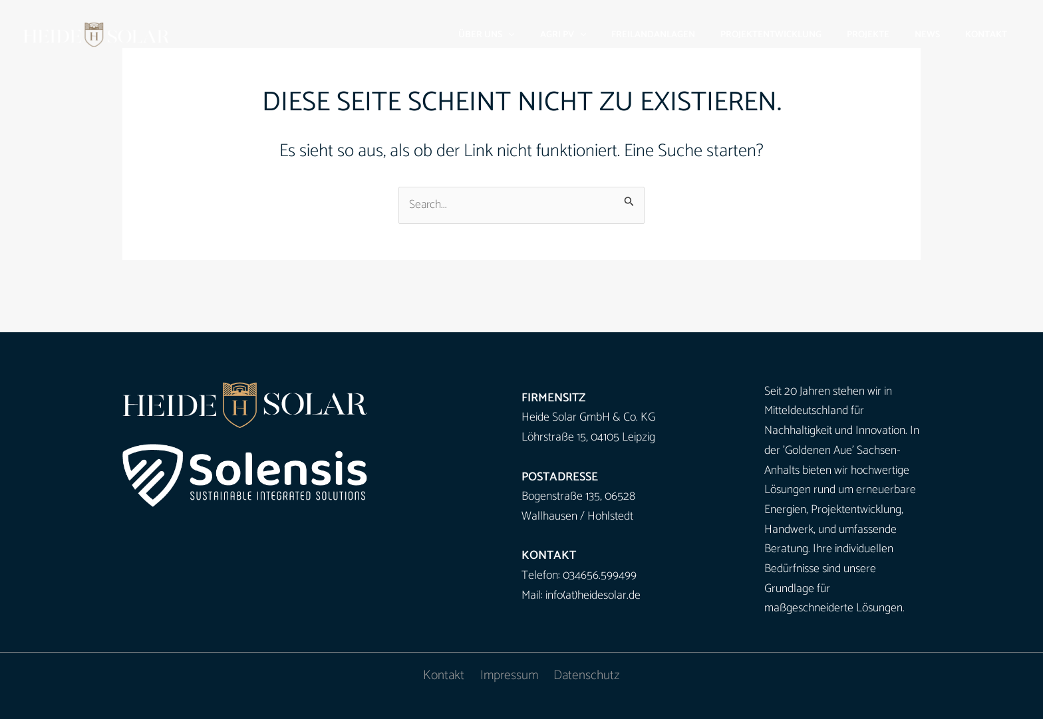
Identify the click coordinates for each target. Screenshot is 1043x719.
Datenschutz (585, 676)
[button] (551, 35)
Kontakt (445, 676)
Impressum (509, 676)
